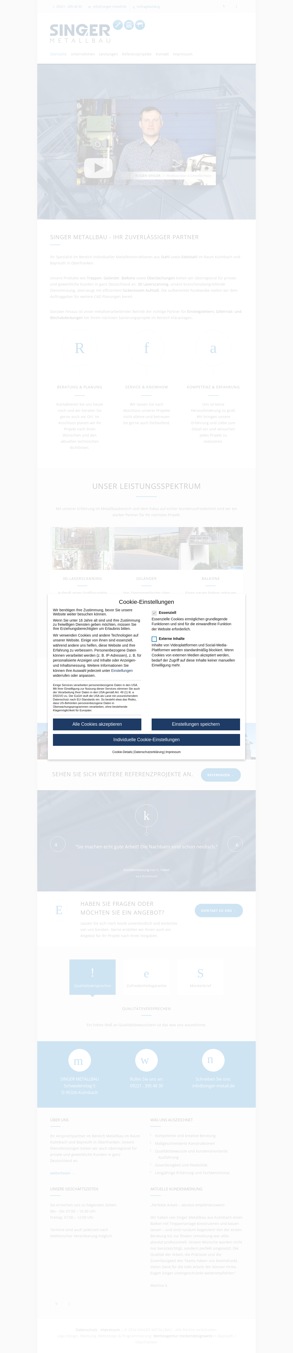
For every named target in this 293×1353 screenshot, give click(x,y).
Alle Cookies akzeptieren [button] (97, 724)
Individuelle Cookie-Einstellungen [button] (146, 739)
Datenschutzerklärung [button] (149, 752)
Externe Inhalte (170, 639)
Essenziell (166, 613)
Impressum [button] (173, 752)
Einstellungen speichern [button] (196, 724)
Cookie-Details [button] (122, 752)
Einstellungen (122, 671)
